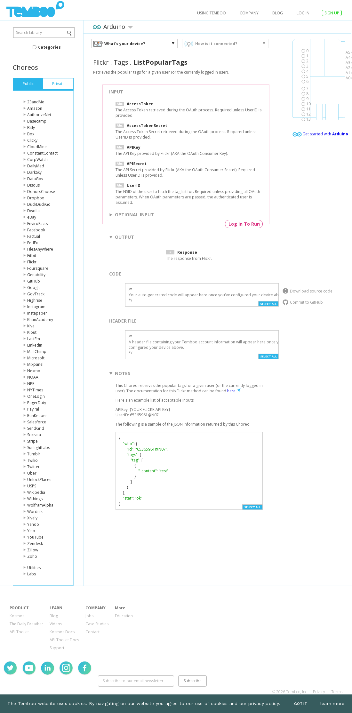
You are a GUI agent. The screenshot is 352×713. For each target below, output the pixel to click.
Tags (121, 62)
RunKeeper (37, 415)
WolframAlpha (40, 505)
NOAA (32, 377)
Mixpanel (35, 364)
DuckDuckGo (39, 204)
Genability (36, 274)
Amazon (34, 108)
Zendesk (35, 543)
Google (34, 287)
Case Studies (96, 624)
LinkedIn (34, 345)
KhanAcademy (40, 319)
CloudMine (37, 146)
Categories (49, 47)
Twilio (32, 460)
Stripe (32, 441)
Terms (336, 691)
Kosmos (17, 616)
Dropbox (35, 198)
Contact (92, 632)
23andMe (35, 102)
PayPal (33, 409)
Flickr (31, 262)
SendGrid (35, 428)
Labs (31, 574)
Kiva (31, 326)
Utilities (34, 567)
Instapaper (37, 313)
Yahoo (33, 524)
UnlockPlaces (39, 479)
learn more (332, 703)
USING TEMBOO (211, 13)
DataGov (35, 178)
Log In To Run (244, 224)
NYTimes (35, 390)
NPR (31, 383)
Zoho (32, 556)
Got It (300, 704)
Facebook (36, 230)
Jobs (89, 616)
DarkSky (34, 172)
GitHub (33, 281)
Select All (268, 304)
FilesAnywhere (40, 249)
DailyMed (35, 166)
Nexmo (33, 370)
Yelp (31, 530)
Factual (33, 236)
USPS (31, 486)
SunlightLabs (38, 447)
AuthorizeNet (39, 114)
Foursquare (37, 268)
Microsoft (35, 358)
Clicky (32, 140)
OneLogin (36, 396)
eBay (31, 217)
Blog (277, 13)
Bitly (31, 127)
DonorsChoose (41, 191)
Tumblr (33, 454)
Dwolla (33, 210)
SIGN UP (331, 13)
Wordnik (35, 511)
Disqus (33, 185)
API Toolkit (19, 632)
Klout (31, 332)
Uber (31, 473)
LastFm (33, 338)
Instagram (36, 306)
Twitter (33, 466)
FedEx (32, 242)
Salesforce (36, 422)
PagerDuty (36, 402)
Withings (35, 498)
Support (57, 648)
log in (303, 13)
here (231, 391)
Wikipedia (36, 492)
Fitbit (31, 255)
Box (30, 134)
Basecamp (36, 121)
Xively (32, 518)
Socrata (34, 434)
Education (124, 616)
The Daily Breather (26, 624)
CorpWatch (37, 159)
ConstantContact (42, 153)
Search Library (29, 32)
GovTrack (35, 294)
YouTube (35, 537)
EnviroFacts (37, 223)
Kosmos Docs (62, 632)
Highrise (34, 300)
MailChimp (36, 351)
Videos (56, 624)
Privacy (319, 691)
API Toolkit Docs (64, 640)
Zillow (32, 550)
